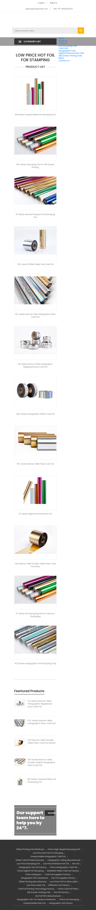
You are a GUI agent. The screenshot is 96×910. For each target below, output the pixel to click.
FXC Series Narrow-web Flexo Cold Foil (35, 463)
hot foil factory (61, 892)
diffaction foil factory (58, 885)
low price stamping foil (28, 863)
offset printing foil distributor (30, 849)
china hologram (33, 874)
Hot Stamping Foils (68, 45)
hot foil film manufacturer (48, 896)
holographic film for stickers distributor (36, 899)
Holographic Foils (67, 50)
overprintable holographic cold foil (47, 856)
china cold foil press (68, 888)
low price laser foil (36, 885)
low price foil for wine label (63, 881)
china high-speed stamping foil (64, 849)
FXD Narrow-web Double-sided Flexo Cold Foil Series (35, 565)
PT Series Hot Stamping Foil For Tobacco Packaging (35, 615)
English (41, 3)
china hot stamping (69, 899)
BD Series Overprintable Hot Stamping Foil (42, 780)
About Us (63, 40)
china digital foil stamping (30, 870)
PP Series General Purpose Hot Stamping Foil (35, 216)
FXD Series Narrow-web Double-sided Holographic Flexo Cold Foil (41, 762)
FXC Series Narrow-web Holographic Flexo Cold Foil (35, 315)
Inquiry (51, 813)
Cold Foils (63, 48)
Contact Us (64, 60)
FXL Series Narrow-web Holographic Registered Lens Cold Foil (35, 365)
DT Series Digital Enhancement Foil (35, 513)
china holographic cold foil (63, 867)
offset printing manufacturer (33, 881)
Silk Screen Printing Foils (70, 55)
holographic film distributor (34, 878)
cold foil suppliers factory (58, 874)
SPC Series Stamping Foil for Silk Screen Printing (35, 166)
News (61, 58)
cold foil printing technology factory (36, 888)
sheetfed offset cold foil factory (63, 870)
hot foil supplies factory (63, 878)
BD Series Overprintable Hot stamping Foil (35, 114)
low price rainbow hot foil (56, 863)
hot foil (75, 863)
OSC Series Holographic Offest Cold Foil (35, 414)
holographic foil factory (61, 903)
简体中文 (53, 3)
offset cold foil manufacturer (30, 860)
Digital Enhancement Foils (71, 53)
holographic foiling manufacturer (64, 860)
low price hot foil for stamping (48, 853)
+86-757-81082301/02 (63, 8)
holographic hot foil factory (33, 867)
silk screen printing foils (38, 892)
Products (63, 43)
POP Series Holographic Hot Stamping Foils (35, 663)
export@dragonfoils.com (37, 8)
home (61, 38)
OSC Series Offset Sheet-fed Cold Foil (35, 264)
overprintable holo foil (34, 903)
